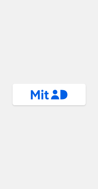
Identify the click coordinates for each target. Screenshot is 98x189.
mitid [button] (49, 94)
